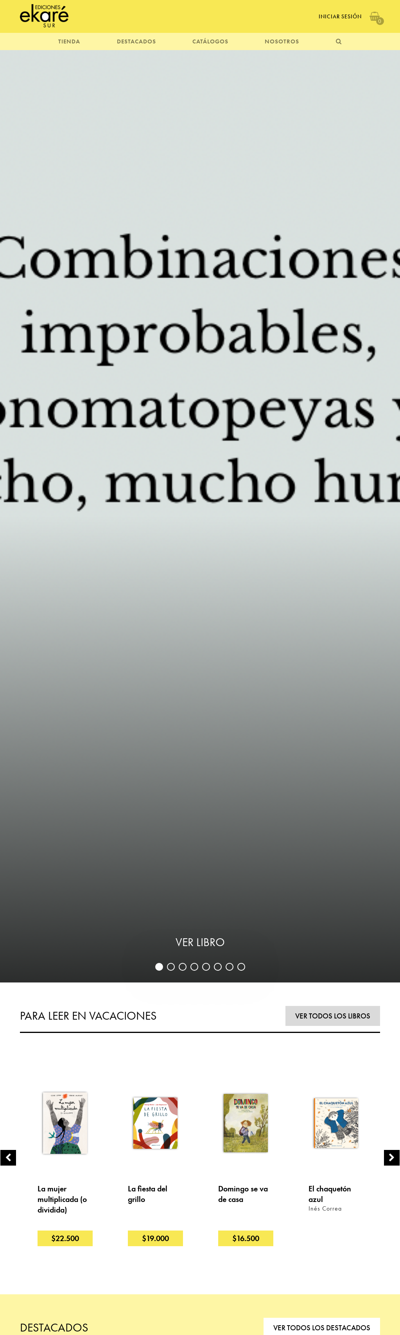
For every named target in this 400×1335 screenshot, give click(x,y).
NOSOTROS (282, 41)
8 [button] (241, 967)
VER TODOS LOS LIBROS (332, 1016)
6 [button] (218, 967)
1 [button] (159, 967)
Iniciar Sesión (340, 16)
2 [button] (171, 967)
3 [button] (183, 967)
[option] (200, 515)
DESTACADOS (136, 41)
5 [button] (206, 967)
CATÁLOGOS (210, 41)
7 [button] (229, 967)
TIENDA (69, 41)
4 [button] (194, 967)
